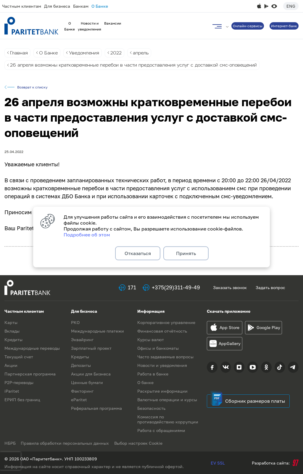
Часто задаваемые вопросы (165, 356)
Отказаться (138, 253)
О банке (145, 382)
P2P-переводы (18, 382)
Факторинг (82, 391)
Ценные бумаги (87, 382)
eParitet (79, 399)
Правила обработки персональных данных (66, 443)
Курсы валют (150, 339)
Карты (10, 322)
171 (132, 287)
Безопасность (151, 408)
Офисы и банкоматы (158, 348)
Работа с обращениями (161, 430)
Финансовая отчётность (162, 330)
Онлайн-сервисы (247, 26)
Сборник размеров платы (255, 401)
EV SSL (218, 462)
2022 (119, 53)
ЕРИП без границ (22, 399)
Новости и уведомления (162, 365)
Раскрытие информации (162, 391)
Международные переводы (32, 348)
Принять (186, 253)
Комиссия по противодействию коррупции (167, 419)
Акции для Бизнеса (91, 373)
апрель (144, 53)
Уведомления (85, 53)
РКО (75, 322)
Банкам (80, 6)
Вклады (12, 330)
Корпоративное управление (166, 322)
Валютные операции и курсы (167, 399)
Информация (151, 311)
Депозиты (81, 365)
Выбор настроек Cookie (140, 443)
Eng (290, 6)
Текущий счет (18, 356)
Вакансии (112, 23)
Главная (19, 53)
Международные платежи (97, 330)
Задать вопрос (270, 287)
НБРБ (10, 443)
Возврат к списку (32, 88)
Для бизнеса (57, 6)
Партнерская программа (30, 373)
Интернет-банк (284, 26)
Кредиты (13, 339)
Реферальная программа (96, 408)
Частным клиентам (21, 6)
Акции (10, 365)
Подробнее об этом (87, 234)
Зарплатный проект (91, 348)
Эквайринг (82, 339)
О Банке (99, 6)
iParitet (11, 391)
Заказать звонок (230, 287)
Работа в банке (152, 373)
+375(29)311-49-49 (176, 287)
